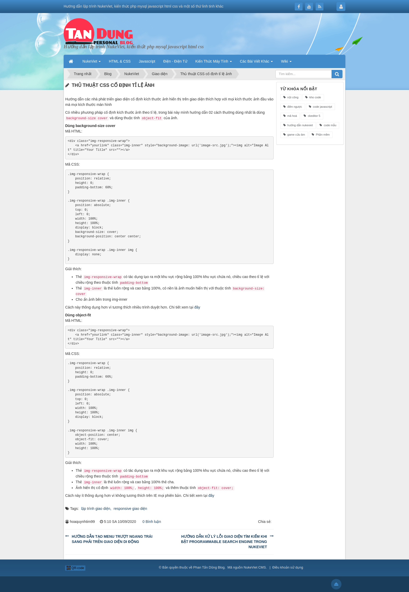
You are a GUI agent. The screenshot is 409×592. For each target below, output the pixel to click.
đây (197, 307)
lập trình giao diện (95, 508)
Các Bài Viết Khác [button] (256, 61)
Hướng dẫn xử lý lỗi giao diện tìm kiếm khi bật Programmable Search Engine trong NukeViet (224, 541)
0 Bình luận (150, 521)
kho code (313, 97)
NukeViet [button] (91, 61)
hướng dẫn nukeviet (298, 125)
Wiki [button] (286, 61)
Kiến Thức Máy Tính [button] (213, 61)
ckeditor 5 (312, 115)
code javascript (320, 106)
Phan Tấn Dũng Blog (209, 567)
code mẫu (328, 125)
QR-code (75, 568)
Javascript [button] (147, 61)
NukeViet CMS (255, 567)
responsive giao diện (130, 508)
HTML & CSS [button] (120, 61)
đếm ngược (292, 106)
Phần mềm (321, 134)
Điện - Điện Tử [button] (175, 61)
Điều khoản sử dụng (287, 567)
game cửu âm (294, 134)
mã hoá (290, 115)
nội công (291, 97)
